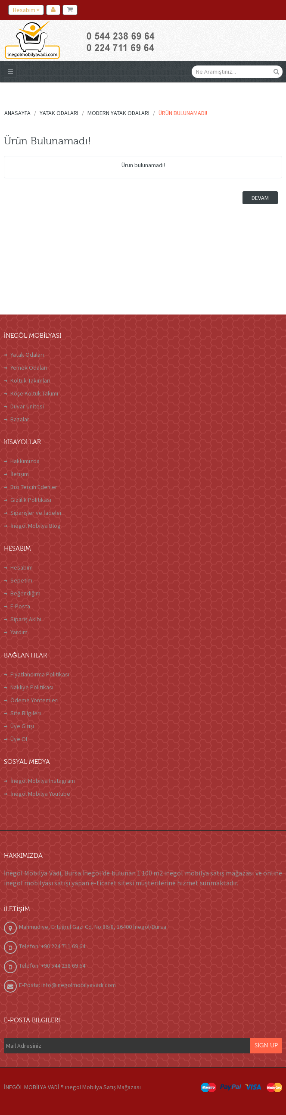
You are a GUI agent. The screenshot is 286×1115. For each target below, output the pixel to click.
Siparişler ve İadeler (36, 513)
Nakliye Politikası (31, 687)
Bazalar (19, 419)
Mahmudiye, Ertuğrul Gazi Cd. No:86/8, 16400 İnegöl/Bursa (92, 927)
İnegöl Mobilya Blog (35, 525)
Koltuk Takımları (30, 380)
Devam (260, 198)
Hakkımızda (25, 461)
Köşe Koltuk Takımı (34, 393)
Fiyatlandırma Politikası (39, 674)
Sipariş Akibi (25, 619)
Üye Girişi (22, 726)
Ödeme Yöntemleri (34, 700)
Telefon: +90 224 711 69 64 (52, 946)
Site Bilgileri (25, 713)
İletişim (19, 474)
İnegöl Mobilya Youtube (40, 793)
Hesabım (21, 567)
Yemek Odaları (28, 367)
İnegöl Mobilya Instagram (42, 781)
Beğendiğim (25, 593)
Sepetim (21, 580)
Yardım (19, 632)
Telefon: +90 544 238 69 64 (52, 965)
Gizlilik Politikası (30, 500)
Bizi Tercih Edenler (33, 487)
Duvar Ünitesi (27, 406)
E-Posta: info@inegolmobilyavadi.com (67, 985)
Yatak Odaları (27, 354)
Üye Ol (18, 739)
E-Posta (20, 606)
